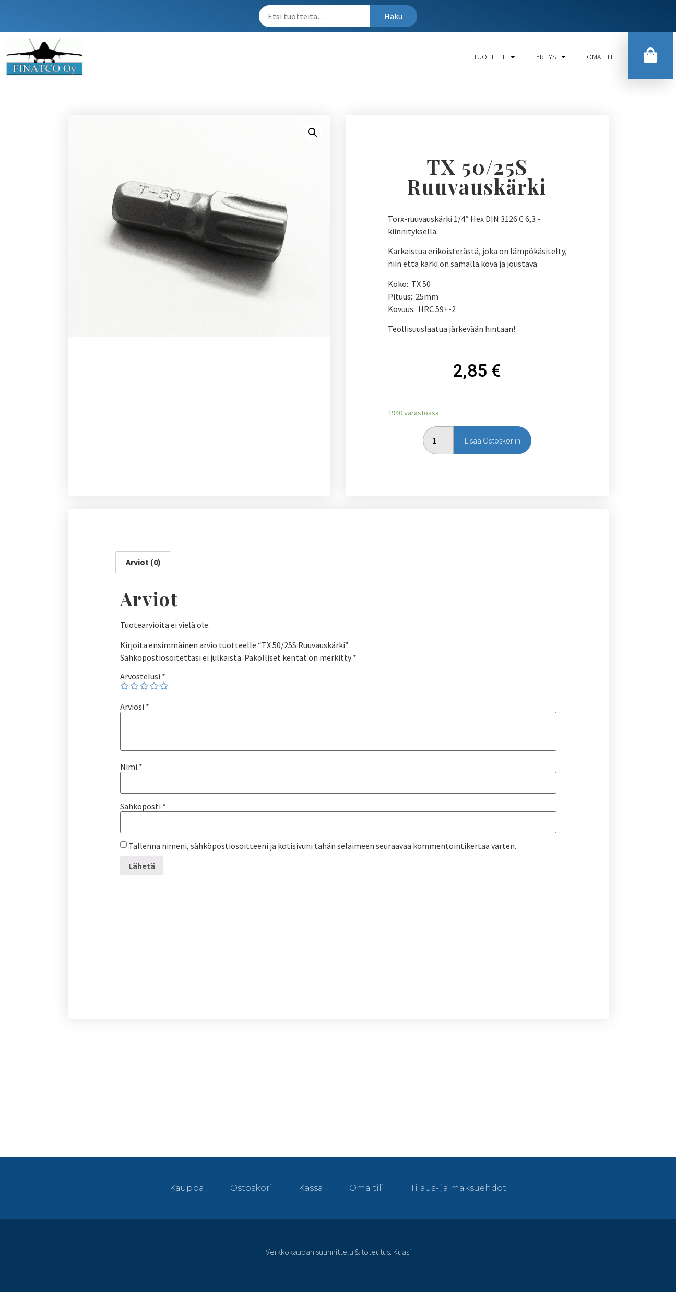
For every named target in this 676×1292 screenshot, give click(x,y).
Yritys (551, 57)
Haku (393, 16)
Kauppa (187, 1188)
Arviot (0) (143, 562)
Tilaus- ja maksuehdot (458, 1188)
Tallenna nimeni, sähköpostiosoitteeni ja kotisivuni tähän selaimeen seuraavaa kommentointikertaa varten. (322, 846)
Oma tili (599, 57)
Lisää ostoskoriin (492, 440)
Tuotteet (494, 57)
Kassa (311, 1188)
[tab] (143, 562)
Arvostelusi (142, 676)
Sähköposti (143, 806)
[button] (650, 55)
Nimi (131, 766)
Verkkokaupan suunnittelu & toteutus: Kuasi (338, 1252)
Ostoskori (251, 1188)
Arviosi (134, 706)
